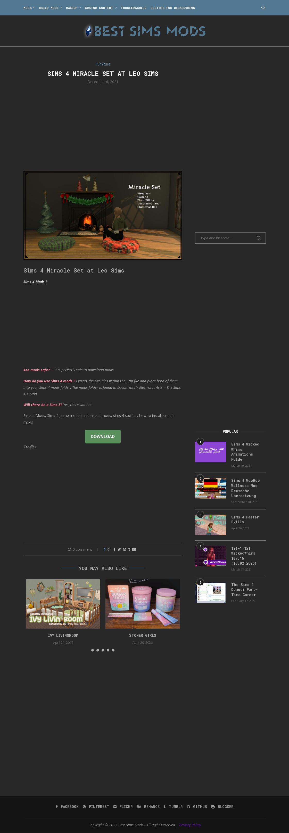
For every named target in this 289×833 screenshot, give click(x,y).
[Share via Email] (134, 549)
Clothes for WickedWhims (173, 8)
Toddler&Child (133, 8)
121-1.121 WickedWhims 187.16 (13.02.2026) (244, 556)
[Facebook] (67, 806)
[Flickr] (123, 806)
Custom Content (99, 8)
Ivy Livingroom (63, 635)
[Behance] (148, 806)
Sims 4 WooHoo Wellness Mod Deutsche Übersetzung (245, 488)
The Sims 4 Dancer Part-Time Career (244, 589)
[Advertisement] (103, 127)
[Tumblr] (173, 806)
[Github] (197, 806)
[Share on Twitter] (119, 549)
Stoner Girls (142, 635)
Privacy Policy (190, 824)
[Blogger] (222, 806)
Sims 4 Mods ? (35, 281)
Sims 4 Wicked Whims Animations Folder (245, 452)
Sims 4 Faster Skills (245, 520)
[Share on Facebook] (114, 549)
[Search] (263, 7)
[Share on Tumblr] (129, 549)
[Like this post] (108, 549)
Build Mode (49, 8)
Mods (27, 8)
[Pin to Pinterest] (124, 549)
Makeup (71, 8)
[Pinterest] (96, 806)
